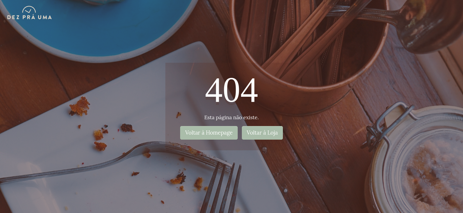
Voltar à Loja (262, 132)
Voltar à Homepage (209, 132)
